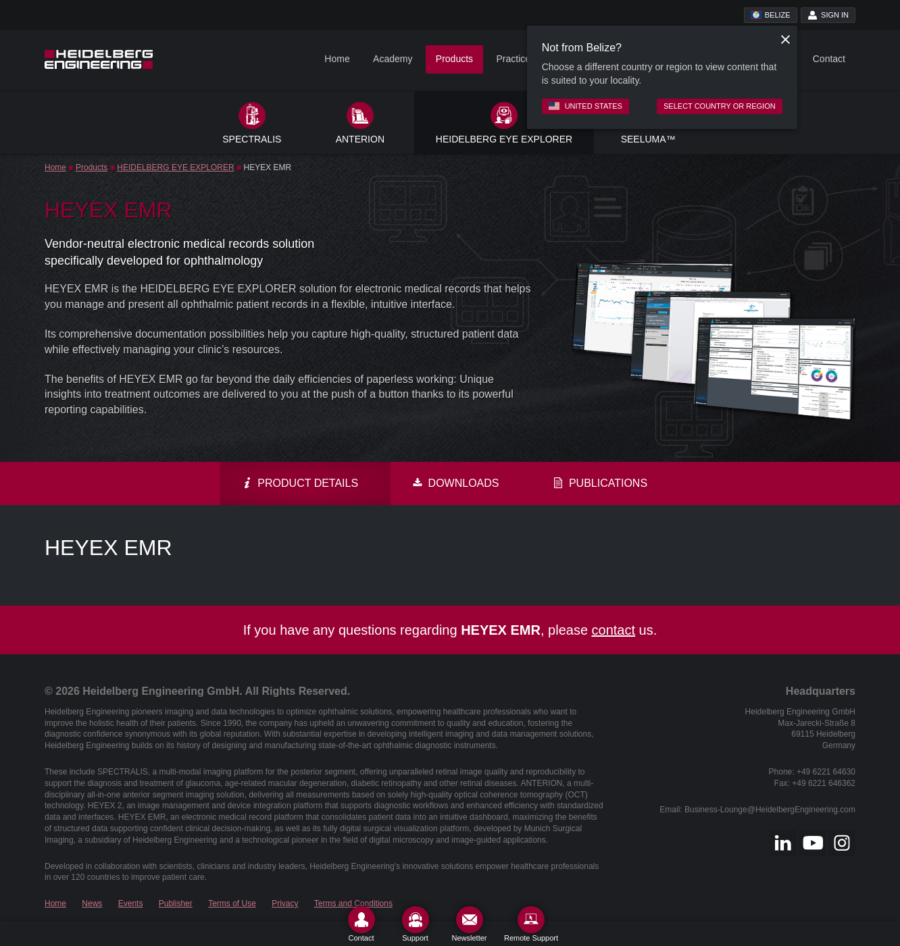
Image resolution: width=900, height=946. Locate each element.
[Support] (416, 924)
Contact (829, 58)
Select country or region (720, 106)
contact (613, 630)
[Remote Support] (531, 924)
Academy (392, 58)
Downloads (455, 483)
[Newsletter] (470, 924)
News (92, 903)
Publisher (176, 903)
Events (130, 903)
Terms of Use (232, 903)
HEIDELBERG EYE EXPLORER (175, 167)
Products (454, 58)
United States (585, 106)
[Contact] (361, 924)
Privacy (285, 903)
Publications (600, 483)
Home (336, 58)
